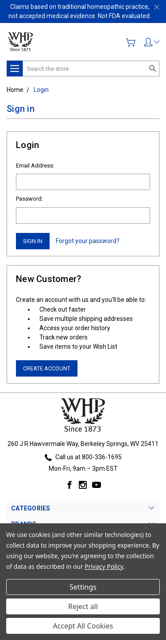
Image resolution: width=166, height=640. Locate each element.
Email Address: (35, 165)
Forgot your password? (88, 240)
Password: (29, 198)
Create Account (46, 368)
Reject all (83, 606)
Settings (83, 587)
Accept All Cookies (83, 626)
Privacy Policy (104, 566)
